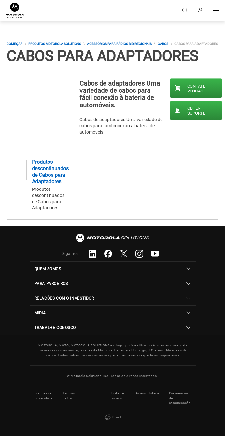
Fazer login (200, 10)
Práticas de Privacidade (44, 395)
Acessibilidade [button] (147, 393)
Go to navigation (216, 10)
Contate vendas (196, 88)
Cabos (163, 44)
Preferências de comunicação (180, 398)
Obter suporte (196, 111)
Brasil (112, 417)
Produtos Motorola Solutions (54, 44)
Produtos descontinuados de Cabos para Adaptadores (50, 172)
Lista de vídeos (117, 395)
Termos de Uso (69, 395)
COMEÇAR (14, 44)
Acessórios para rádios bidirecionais (119, 44)
